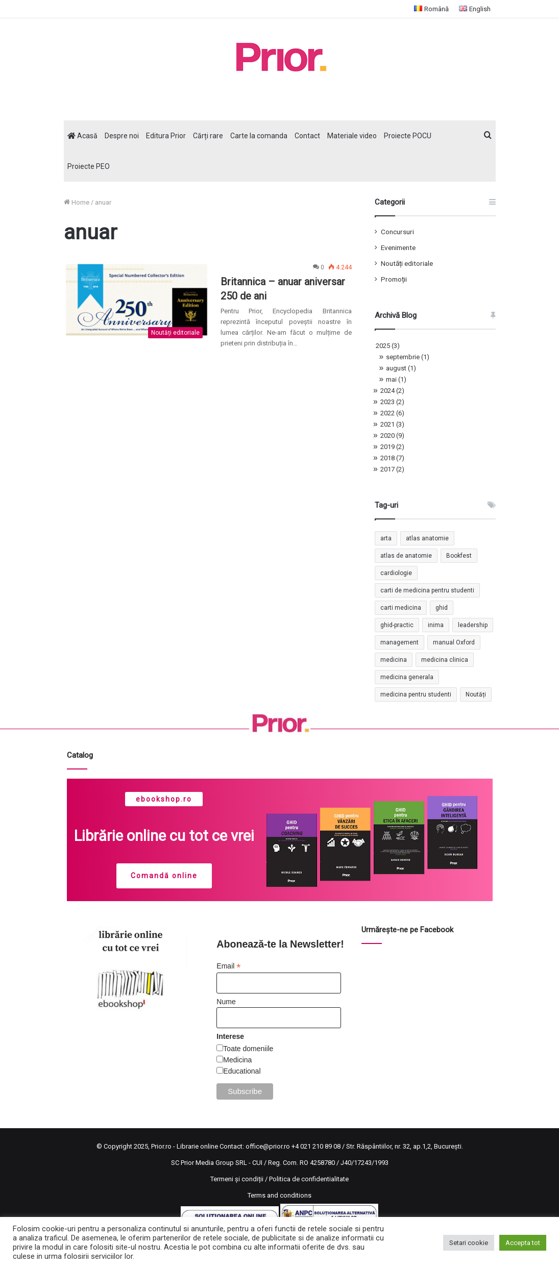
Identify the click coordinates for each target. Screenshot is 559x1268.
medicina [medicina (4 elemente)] (393, 659)
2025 (388, 346)
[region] (280, 840)
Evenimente (398, 247)
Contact (307, 136)
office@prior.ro (268, 1146)
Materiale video (352, 136)
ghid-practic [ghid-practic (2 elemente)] (397, 625)
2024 (392, 390)
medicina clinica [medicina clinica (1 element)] (444, 659)
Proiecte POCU (407, 136)
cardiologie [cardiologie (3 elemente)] (396, 573)
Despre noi (122, 136)
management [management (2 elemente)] (399, 642)
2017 (392, 469)
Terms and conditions (279, 1195)
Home (76, 202)
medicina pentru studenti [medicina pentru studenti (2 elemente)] (415, 694)
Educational (241, 1071)
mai (396, 379)
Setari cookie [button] (468, 1243)
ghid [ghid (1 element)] (441, 607)
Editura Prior (166, 136)
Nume (225, 1002)
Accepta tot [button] (522, 1243)
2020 (392, 435)
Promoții (394, 279)
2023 (392, 402)
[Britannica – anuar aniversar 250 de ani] (136, 302)
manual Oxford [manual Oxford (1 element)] (454, 642)
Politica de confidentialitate (309, 1179)
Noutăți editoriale (407, 263)
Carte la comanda (258, 136)
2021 (392, 424)
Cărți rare (208, 136)
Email (228, 966)
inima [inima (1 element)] (436, 625)
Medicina (237, 1060)
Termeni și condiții (236, 1179)
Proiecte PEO (88, 166)
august (401, 368)
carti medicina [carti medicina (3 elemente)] (400, 607)
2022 (392, 413)
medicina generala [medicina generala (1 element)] (406, 677)
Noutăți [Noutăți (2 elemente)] (476, 694)
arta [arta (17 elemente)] (386, 538)
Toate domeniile (248, 1049)
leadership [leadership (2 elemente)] (473, 625)
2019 (392, 447)
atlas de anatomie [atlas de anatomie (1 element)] (406, 555)
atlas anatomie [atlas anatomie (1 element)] (427, 538)
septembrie (407, 357)
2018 (392, 458)
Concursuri (397, 232)
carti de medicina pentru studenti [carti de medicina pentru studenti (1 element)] (427, 590)
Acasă (82, 136)
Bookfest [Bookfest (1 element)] (459, 555)
